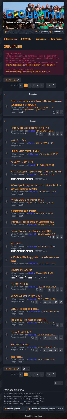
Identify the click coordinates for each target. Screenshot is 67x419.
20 (45, 337)
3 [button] (33, 85)
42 (56, 302)
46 (61, 350)
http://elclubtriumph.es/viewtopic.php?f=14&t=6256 (28, 72)
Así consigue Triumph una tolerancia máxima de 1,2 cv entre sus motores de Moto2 (36, 187)
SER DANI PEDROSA (19, 284)
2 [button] (29, 85)
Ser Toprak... (16, 243)
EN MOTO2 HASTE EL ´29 (22, 162)
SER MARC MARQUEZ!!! (21, 332)
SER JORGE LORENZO (20, 344)
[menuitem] (7, 32)
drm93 (31, 203)
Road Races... (17, 356)
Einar (30, 143)
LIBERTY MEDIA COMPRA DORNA (25, 151)
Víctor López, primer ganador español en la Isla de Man (36, 171)
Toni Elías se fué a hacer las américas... (29, 319)
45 (56, 350)
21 (50, 337)
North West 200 (18, 140)
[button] (21, 85)
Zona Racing (12, 46)
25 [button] (48, 85)
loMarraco (33, 154)
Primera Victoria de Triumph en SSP (27, 200)
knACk (31, 107)
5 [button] (41, 85)
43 (61, 302)
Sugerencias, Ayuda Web (34, 110)
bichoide (32, 192)
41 (50, 302)
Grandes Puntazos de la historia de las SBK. (31, 231)
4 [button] (37, 85)
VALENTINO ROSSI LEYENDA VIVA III (26, 296)
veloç (31, 213)
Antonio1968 (34, 311)
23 (61, 337)
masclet (32, 224)
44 (50, 350)
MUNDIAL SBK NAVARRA (21, 270)
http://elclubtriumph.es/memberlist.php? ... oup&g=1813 (30, 65)
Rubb (31, 273)
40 (45, 302)
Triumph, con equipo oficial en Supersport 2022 (32, 221)
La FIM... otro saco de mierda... (25, 308)
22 (56, 337)
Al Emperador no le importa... (24, 210)
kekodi (31, 131)
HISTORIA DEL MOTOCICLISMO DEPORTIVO (30, 128)
